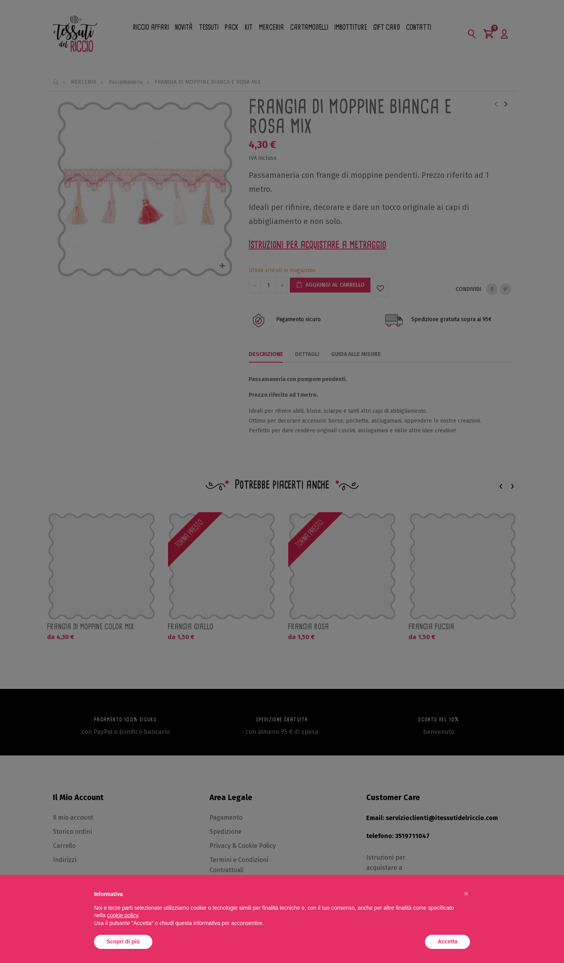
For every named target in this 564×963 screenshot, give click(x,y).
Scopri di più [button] (123, 941)
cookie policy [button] (122, 915)
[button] (466, 893)
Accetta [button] (447, 941)
